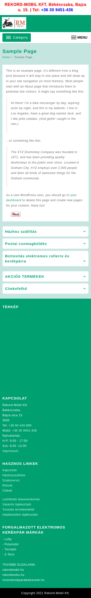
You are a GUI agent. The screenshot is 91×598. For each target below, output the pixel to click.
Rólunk (7, 485)
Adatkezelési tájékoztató (20, 514)
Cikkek (7, 490)
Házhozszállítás (13, 475)
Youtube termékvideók (18, 509)
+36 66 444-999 (20, 425)
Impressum (10, 451)
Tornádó (10, 549)
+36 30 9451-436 (57, 10)
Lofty (8, 539)
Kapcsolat (9, 470)
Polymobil (12, 544)
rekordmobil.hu (13, 570)
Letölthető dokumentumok (21, 499)
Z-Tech (10, 554)
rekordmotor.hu (13, 575)
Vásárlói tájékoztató (16, 504)
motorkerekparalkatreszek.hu (23, 580)
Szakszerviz (11, 480)
